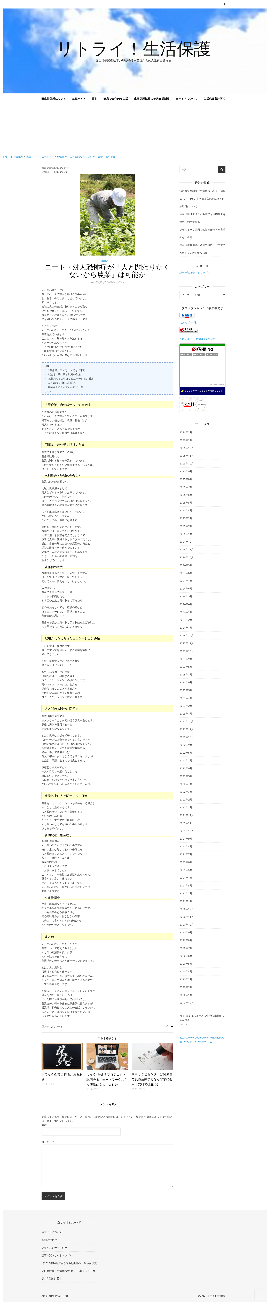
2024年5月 (185, 596)
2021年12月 (186, 815)
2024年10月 (186, 557)
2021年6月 (185, 862)
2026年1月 (185, 440)
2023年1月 (185, 713)
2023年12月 (186, 635)
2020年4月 (185, 971)
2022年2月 (185, 799)
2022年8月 (185, 752)
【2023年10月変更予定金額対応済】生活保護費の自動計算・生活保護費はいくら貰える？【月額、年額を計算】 (69, 1270)
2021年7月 (185, 854)
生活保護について (55, 98)
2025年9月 (185, 471)
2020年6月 (185, 955)
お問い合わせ (49, 1239)
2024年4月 (185, 604)
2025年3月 (185, 518)
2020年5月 (185, 963)
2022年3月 (185, 791)
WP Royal (63, 1295)
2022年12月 (186, 721)
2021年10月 (186, 830)
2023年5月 (185, 690)
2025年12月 (186, 448)
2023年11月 (186, 643)
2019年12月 (186, 1002)
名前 (44, 1125)
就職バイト (79, 98)
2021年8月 (185, 846)
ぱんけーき (57, 1026)
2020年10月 (186, 924)
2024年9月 (185, 565)
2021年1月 (185, 901)
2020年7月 (185, 948)
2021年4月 (185, 877)
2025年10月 (186, 463)
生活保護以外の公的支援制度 (152, 98)
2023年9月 (185, 659)
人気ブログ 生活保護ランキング (197, 338)
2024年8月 (185, 573)
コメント (48, 1141)
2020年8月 (185, 940)
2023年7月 (185, 674)
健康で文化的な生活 (116, 98)
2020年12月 (186, 909)
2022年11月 (186, 729)
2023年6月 (185, 682)
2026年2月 (185, 432)
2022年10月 (186, 737)
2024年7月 (185, 580)
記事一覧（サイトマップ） (194, 272)
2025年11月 (186, 455)
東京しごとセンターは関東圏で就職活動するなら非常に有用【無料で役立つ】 (152, 1079)
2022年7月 (185, 760)
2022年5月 (185, 776)
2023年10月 (186, 651)
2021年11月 (186, 823)
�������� (217, 384)
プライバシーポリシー (54, 1247)
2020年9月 (185, 932)
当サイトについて (187, 98)
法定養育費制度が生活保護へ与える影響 (202, 190)
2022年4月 (185, 784)
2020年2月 (185, 987)
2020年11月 (186, 916)
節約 (94, 98)
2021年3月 (185, 885)
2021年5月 (185, 870)
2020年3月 (185, 979)
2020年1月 (185, 995)
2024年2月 (185, 619)
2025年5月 (185, 502)
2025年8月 (185, 479)
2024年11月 (186, 549)
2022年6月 (185, 768)
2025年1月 (185, 533)
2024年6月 (185, 588)
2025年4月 (185, 510)
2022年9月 (185, 744)
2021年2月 (185, 893)
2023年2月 (185, 705)
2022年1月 (185, 807)
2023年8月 (185, 666)
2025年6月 (185, 494)
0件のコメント (116, 282)
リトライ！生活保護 (133, 47)
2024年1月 (185, 627)
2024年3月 (185, 612)
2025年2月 (185, 526)
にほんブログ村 (188, 322)
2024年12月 (186, 541)
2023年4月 (185, 698)
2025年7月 (185, 487)
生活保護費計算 (213, 98)
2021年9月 (185, 838)
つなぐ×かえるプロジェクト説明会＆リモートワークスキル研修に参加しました (107, 1079)
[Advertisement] (133, 129)
